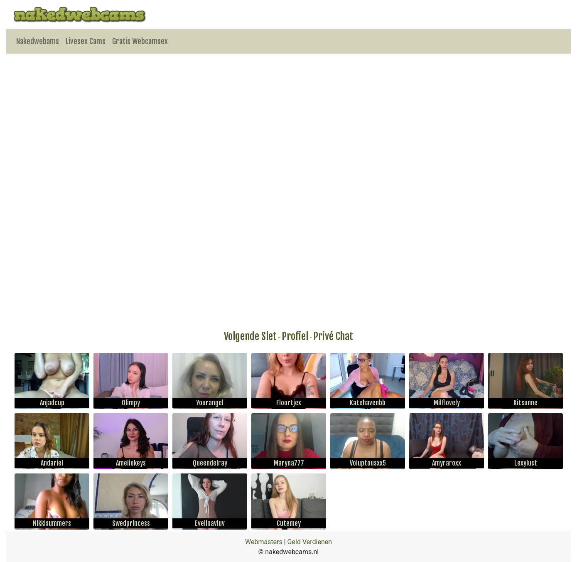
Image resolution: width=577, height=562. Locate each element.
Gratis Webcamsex (140, 41)
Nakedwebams (37, 41)
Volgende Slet (250, 336)
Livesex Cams (86, 41)
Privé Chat (333, 336)
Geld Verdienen (309, 542)
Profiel (295, 336)
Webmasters (263, 542)
